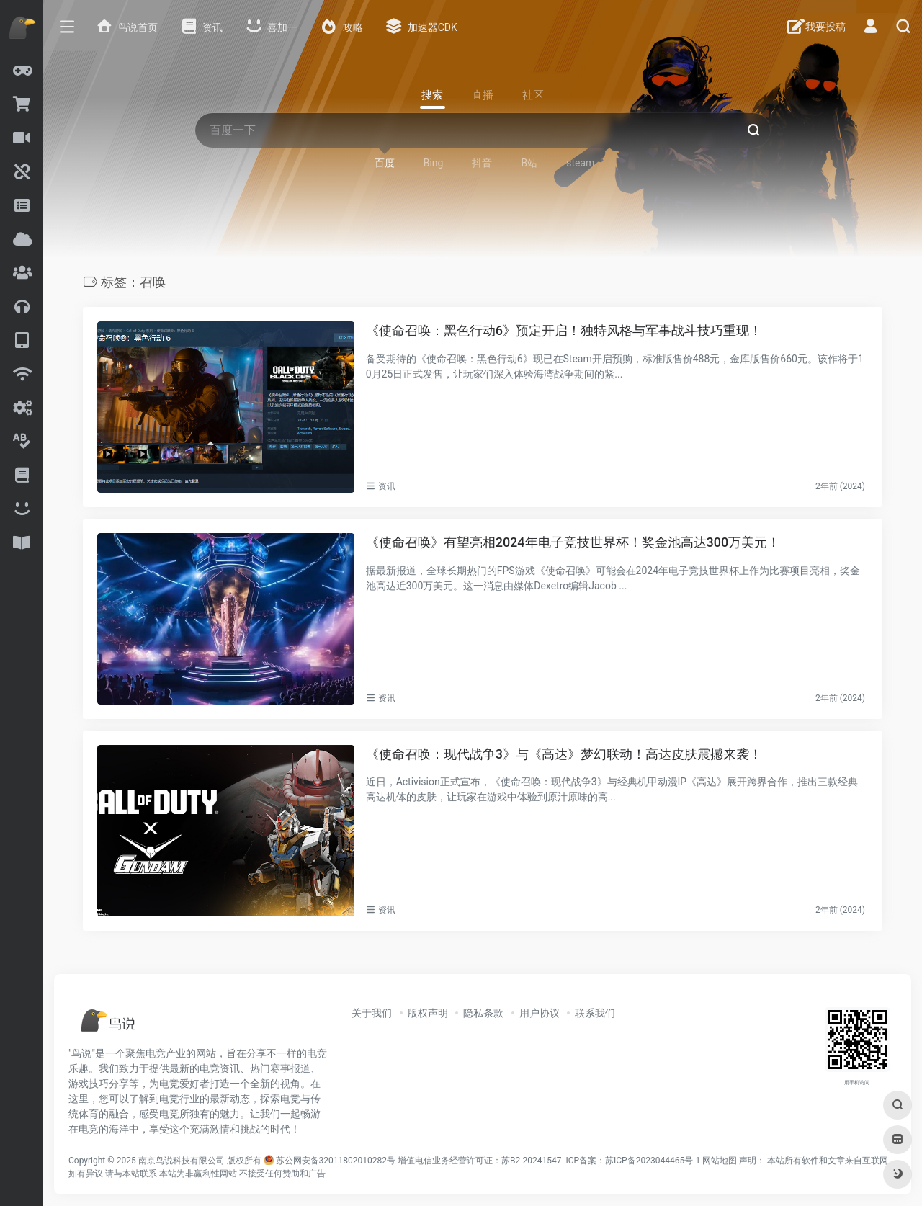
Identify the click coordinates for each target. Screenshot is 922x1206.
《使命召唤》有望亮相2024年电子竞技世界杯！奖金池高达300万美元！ (573, 542)
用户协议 (539, 1013)
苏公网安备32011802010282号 (335, 1161)
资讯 (386, 486)
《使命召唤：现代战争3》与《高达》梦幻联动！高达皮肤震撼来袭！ (564, 753)
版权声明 (428, 1013)
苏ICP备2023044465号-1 (652, 1161)
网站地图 (719, 1161)
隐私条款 (483, 1013)
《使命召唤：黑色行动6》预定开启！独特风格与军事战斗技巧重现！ (564, 330)
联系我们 (595, 1013)
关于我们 (372, 1013)
